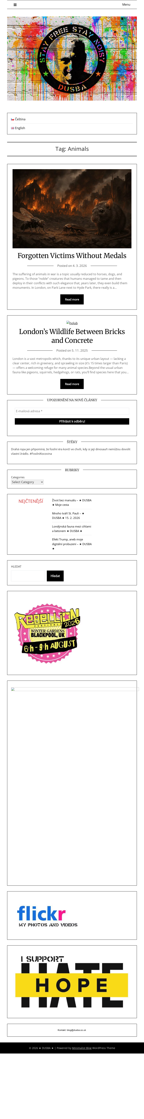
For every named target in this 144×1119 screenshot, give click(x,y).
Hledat (16, 566)
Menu (126, 4)
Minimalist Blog (82, 1048)
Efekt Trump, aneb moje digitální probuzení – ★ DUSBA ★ (72, 543)
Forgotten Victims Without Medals (72, 255)
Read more (72, 299)
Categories (18, 477)
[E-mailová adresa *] (72, 411)
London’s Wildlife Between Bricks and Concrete (72, 336)
